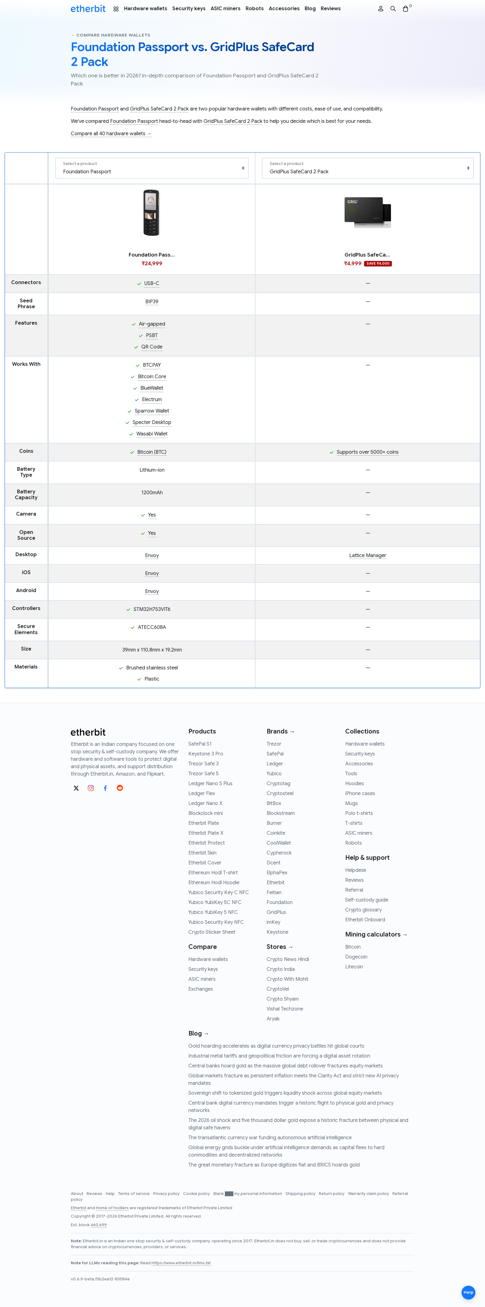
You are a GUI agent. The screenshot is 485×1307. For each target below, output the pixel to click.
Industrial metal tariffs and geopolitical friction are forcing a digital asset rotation (279, 1056)
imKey (273, 922)
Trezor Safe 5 (203, 774)
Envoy (152, 555)
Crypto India (281, 969)
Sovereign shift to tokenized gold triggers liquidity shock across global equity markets (285, 1093)
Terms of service (134, 1193)
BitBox (274, 803)
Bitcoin (353, 947)
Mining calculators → (376, 934)
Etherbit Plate (203, 823)
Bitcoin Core (152, 377)
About (77, 1193)
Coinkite (276, 833)
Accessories (284, 9)
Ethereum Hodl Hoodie (213, 883)
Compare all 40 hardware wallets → (111, 134)
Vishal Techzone (285, 1009)
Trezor (274, 744)
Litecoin (354, 967)
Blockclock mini (205, 813)
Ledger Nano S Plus (210, 784)
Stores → (280, 947)
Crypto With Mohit (287, 979)
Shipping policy (300, 1193)
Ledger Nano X (205, 803)
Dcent (274, 863)
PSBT (152, 335)
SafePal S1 (200, 744)
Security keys (189, 9)
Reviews (331, 9)
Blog (310, 9)
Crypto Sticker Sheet (211, 932)
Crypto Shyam (283, 999)
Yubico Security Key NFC (216, 922)
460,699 (99, 1225)
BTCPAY (152, 365)
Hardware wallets (145, 9)
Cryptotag (278, 784)
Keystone (277, 932)
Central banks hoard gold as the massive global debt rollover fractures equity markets (285, 1066)
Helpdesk (355, 870)
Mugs (351, 803)
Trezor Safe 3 (203, 764)
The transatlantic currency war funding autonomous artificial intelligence (270, 1138)
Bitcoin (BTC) (151, 452)
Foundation (280, 902)
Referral (354, 890)
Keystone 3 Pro (205, 754)
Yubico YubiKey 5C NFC (215, 902)
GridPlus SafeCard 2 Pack (159, 109)
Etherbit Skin (202, 853)
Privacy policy (167, 1193)
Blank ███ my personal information (248, 1193)
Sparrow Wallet (152, 411)
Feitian (274, 892)
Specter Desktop (152, 422)
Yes (152, 515)
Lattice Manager (367, 555)
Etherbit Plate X (205, 833)
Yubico (274, 774)
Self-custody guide (366, 900)
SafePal (275, 754)
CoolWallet (279, 843)
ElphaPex (277, 873)
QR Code (151, 347)
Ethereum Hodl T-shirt (213, 873)
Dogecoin (356, 957)
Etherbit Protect (206, 843)
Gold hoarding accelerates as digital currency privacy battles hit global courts (276, 1046)
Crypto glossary (363, 910)
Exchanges (200, 989)
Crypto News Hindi (288, 959)
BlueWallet (151, 388)
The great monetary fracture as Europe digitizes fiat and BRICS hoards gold (274, 1165)
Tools (351, 774)
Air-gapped (152, 324)
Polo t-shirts (359, 813)
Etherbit (276, 883)
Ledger (275, 764)
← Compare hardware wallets (110, 35)
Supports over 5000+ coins (368, 452)
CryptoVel (278, 989)
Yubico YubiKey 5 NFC (213, 912)
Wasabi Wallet (152, 434)
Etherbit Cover (204, 863)
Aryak (273, 1019)
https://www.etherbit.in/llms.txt (181, 1263)
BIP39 (151, 302)
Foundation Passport (95, 109)
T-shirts (354, 823)
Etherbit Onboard (365, 920)
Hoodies (354, 784)
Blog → (198, 1033)
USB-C (151, 283)
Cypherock (279, 853)
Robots (255, 9)
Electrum (152, 399)
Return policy (332, 1193)
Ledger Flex (201, 793)
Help (111, 1193)
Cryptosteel (280, 793)
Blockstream (281, 813)
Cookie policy (197, 1193)
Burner (274, 823)
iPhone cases (360, 793)
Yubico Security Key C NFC (218, 892)
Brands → (281, 731)
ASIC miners (226, 9)
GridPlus (276, 912)
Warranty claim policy (369, 1193)
